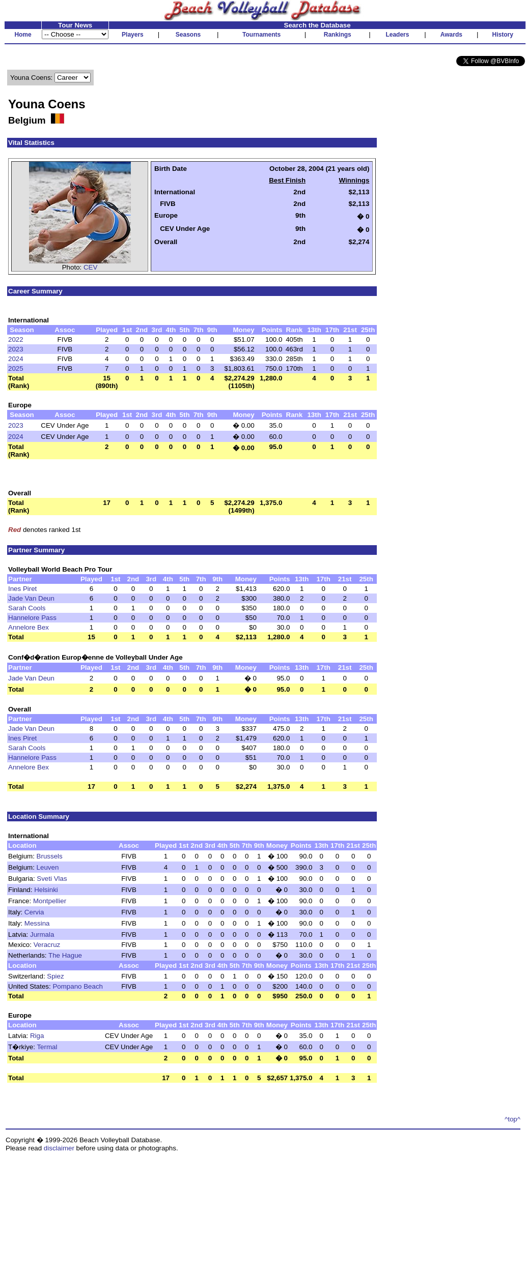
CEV (90, 267)
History (502, 34)
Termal (47, 1047)
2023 (15, 349)
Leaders (397, 34)
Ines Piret (22, 588)
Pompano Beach (77, 986)
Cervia (34, 912)
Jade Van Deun (31, 598)
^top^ (512, 1119)
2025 (15, 368)
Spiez (55, 976)
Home (22, 34)
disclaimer (59, 1148)
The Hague (65, 955)
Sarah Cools (26, 608)
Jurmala (42, 934)
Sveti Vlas (52, 878)
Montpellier (49, 901)
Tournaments (261, 34)
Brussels (50, 856)
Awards (451, 34)
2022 (15, 339)
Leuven (48, 867)
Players (133, 34)
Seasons (188, 34)
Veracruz (47, 944)
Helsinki (46, 890)
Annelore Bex (28, 627)
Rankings (337, 34)
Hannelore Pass (32, 617)
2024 (15, 359)
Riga (37, 1036)
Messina (37, 923)
